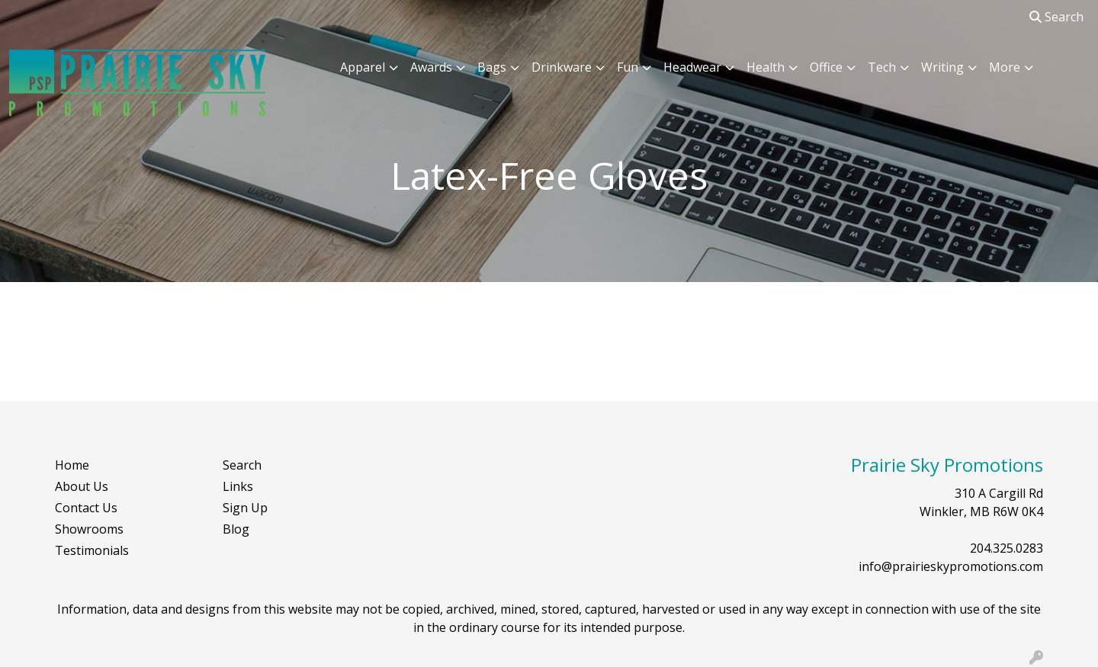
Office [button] (826, 67)
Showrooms (89, 529)
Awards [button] (431, 67)
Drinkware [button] (561, 67)
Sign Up (245, 507)
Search (1056, 16)
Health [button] (765, 67)
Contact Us (86, 507)
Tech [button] (882, 67)
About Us (81, 486)
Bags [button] (491, 67)
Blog (236, 529)
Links (238, 486)
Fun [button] (627, 67)
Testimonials (92, 550)
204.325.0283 (1006, 548)
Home (72, 465)
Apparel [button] (362, 67)
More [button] (1004, 67)
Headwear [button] (692, 67)
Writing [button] (942, 67)
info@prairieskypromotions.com (951, 566)
